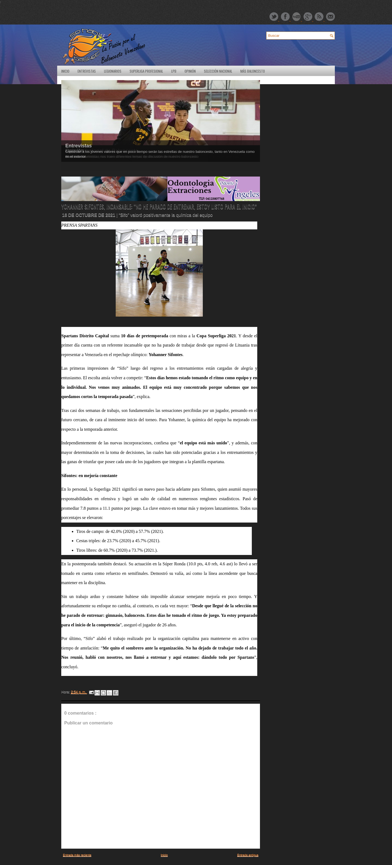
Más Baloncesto (252, 71)
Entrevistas (87, 71)
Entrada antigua (247, 855)
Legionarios (112, 71)
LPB (173, 71)
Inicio (65, 71)
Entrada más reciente (77, 855)
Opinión (190, 71)
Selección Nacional (218, 71)
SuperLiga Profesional (146, 71)
